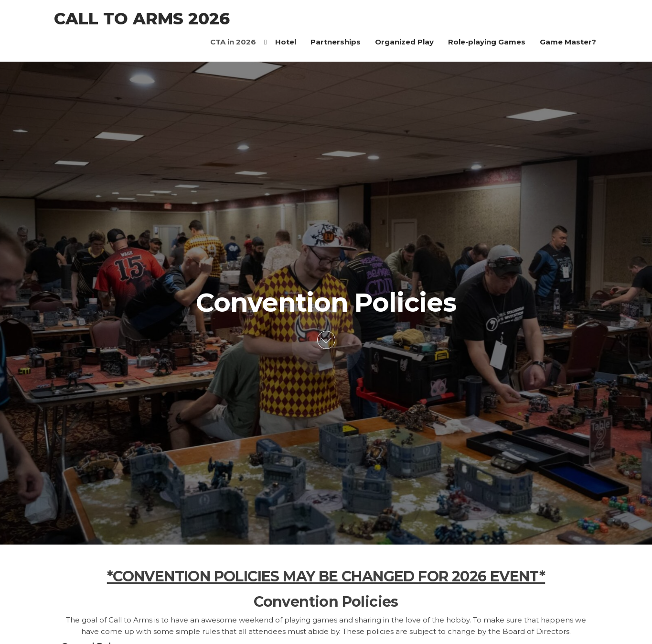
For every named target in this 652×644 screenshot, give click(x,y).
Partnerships (335, 41)
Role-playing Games (486, 41)
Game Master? (568, 41)
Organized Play (404, 41)
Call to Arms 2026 (142, 19)
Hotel (285, 41)
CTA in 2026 (233, 41)
